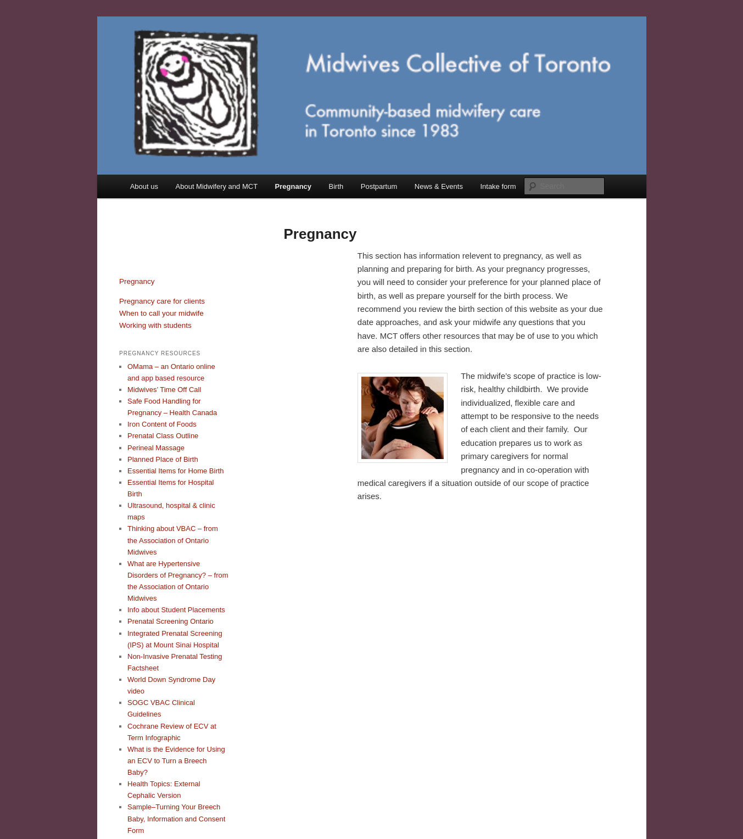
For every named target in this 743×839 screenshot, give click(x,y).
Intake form (498, 186)
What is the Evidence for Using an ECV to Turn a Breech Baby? (176, 760)
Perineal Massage (156, 448)
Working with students (155, 325)
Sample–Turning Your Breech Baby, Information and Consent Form (176, 818)
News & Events (439, 186)
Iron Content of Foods (162, 424)
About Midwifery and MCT (217, 186)
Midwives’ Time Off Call (164, 389)
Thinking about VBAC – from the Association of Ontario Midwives (172, 540)
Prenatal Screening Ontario (170, 621)
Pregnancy (293, 186)
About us (144, 186)
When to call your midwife (161, 313)
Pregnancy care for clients (162, 301)
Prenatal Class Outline (162, 436)
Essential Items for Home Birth (175, 471)
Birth (336, 186)
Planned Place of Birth (162, 459)
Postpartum (379, 186)
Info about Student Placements (176, 610)
